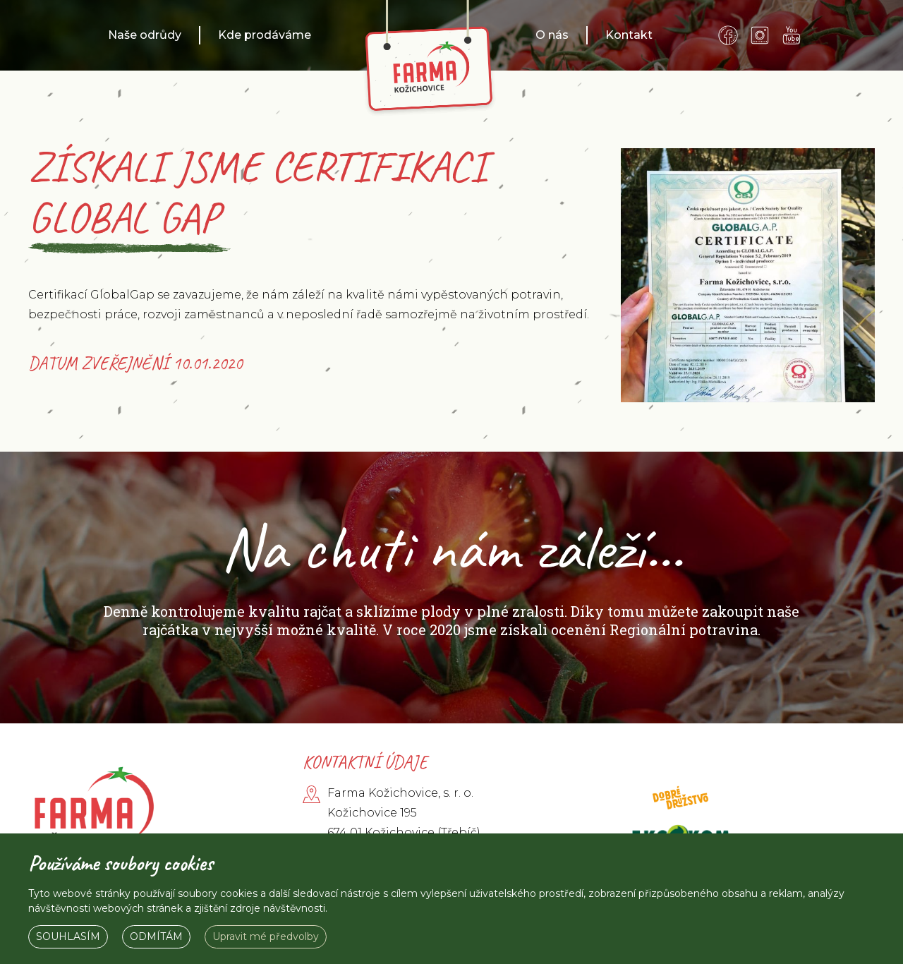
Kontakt (629, 35)
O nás (552, 35)
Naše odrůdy (144, 35)
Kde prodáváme (264, 35)
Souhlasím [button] (68, 936)
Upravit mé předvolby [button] (265, 936)
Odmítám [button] (156, 936)
